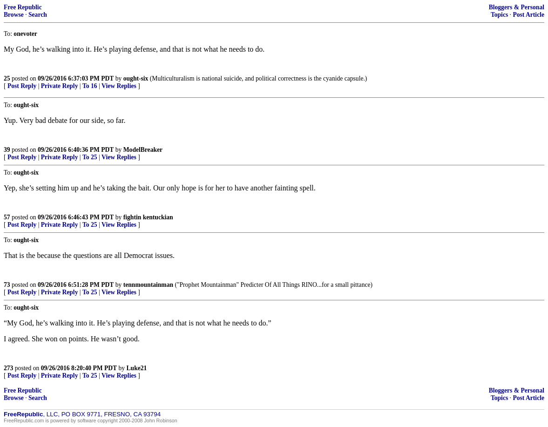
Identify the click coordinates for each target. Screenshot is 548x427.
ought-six (136, 78)
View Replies (118, 85)
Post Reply (21, 85)
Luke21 (137, 368)
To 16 (89, 85)
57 (7, 217)
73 (7, 284)
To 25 (89, 157)
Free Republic (23, 7)
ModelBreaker (142, 149)
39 (7, 149)
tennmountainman (148, 284)
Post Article (528, 14)
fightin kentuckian (148, 217)
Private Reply (59, 85)
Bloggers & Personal (516, 7)
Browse (14, 14)
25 (7, 78)
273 (8, 368)
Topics (499, 14)
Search (37, 14)
